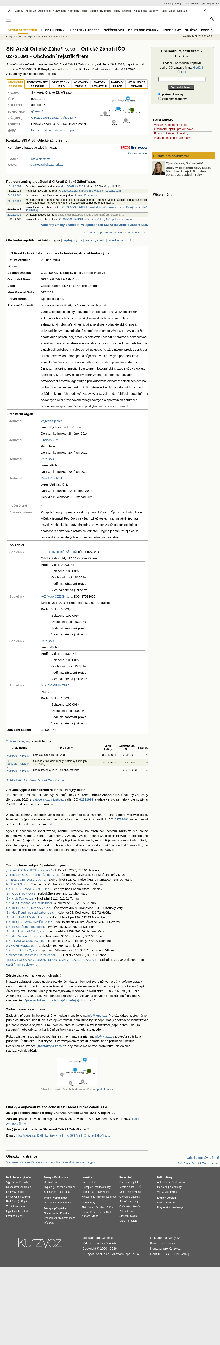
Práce (163, 10)
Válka (172, 10)
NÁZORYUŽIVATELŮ (99, 84)
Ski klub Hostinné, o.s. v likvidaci (29, 903)
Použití (155, 1254)
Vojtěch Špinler (51, 421)
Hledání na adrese (84, 30)
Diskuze (182, 10)
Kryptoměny (88, 1196)
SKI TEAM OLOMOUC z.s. (25, 941)
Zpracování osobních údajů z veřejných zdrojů (58, 1000)
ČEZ (93, 1182)
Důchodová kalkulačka (18, 1187)
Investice (87, 1177)
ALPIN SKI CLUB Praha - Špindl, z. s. (32, 874)
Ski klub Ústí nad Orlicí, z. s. (26, 931)
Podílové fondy (102, 1187)
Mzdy (61, 1202)
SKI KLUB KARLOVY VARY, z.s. (29, 908)
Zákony (153, 10)
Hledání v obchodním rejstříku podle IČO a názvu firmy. (181, 67)
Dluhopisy (87, 1187)
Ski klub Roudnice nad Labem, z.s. (30, 912)
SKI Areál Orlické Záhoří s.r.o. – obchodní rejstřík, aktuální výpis (50, 1162)
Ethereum (111, 1196)
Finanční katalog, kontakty (171, 133)
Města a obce (127, 1187)
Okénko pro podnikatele (171, 156)
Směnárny (50, 1191)
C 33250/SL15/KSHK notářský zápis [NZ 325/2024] (90, 190)
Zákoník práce (127, 1211)
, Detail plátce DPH (54, 117)
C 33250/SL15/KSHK (18, 755)
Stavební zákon (128, 1216)
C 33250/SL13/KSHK (18, 770)
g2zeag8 (37, 111)
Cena (167, 1182)
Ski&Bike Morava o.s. (21, 945)
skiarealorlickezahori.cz (46, 164)
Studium (216, 3)
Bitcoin (93, 10)
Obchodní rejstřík (26, 36)
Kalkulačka (140, 10)
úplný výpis (73, 240)
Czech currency (166, 1202)
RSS (165, 1254)
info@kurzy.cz (97, 1015)
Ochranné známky (143, 30)
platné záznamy (171, 94)
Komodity (73, 10)
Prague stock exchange (170, 1207)
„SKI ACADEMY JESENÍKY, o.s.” (29, 870)
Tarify (117, 10)
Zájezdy (177, 3)
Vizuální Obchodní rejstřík (171, 124)
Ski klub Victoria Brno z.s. (24, 936)
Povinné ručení (14, 1216)
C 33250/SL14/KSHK (18, 762)
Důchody (49, 1222)
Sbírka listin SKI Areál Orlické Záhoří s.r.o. (35, 780)
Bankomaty (61, 1177)
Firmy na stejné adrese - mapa (52, 130)
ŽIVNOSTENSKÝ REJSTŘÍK (37, 84)
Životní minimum (15, 1206)
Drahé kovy (88, 1202)
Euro (60, 1191)
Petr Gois (47, 459)
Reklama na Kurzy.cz (165, 1238)
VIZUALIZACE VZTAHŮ (137, 84)
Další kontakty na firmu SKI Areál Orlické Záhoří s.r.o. (74, 1135)
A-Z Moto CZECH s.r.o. (57, 596)
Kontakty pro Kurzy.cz (165, 1248)
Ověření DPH (114, 30)
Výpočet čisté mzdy (17, 1182)
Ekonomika (88, 1191)
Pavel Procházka (86, 195)
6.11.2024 (15, 186)
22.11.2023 (14, 195)
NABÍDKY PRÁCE (117, 84)
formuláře (132, 1220)
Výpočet (26, 1177)
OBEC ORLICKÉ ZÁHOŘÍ (59, 552)
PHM (93, 1212)
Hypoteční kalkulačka (18, 1211)
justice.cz (53, 824)
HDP (98, 1191)
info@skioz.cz (40, 159)
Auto (159, 1182)
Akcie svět (44, 10)
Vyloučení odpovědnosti (99, 1243)
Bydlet (206, 3)
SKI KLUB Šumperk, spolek (25, 926)
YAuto (186, 3)
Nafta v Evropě (90, 1216)
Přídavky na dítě (15, 1191)
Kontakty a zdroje (51, 1046)
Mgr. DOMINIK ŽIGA (73, 186)
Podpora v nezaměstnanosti (59, 1218)
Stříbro (110, 1207)
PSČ (138, 1187)
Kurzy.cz (10, 36)
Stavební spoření (65, 1187)
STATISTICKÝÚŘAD (60, 84)
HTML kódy (179, 1254)
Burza (85, 1182)
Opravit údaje (137, 153)
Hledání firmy (53, 30)
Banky (48, 1177)
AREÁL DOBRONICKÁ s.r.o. (26, 879)
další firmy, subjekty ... (21, 964)
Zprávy (19, 10)
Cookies (107, 1238)
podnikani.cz (105, 1089)
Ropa (85, 1212)
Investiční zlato (97, 1207)
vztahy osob (95, 240)
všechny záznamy (172, 98)
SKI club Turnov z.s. (20, 898)
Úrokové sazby (52, 1182)
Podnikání (125, 1177)
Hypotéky (105, 10)
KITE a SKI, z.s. (17, 884)
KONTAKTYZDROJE (80, 84)
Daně (122, 1220)
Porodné (65, 1213)
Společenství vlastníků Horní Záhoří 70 (33, 955)
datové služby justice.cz (49, 799)
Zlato (85, 10)
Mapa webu (170, 1191)
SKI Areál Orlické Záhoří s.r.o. (53, 36)
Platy (68, 1202)
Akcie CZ (30, 10)
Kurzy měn (59, 10)
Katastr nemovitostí (130, 1191)
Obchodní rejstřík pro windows (173, 129)
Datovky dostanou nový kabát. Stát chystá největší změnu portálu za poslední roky (188, 171)
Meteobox (196, 3)
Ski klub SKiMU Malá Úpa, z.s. (27, 917)
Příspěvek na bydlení (18, 1196)
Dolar (67, 1191)
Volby (160, 1191)
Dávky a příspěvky (55, 1208)
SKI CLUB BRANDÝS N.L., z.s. (28, 889)
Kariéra (167, 3)
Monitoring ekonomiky (169, 1187)
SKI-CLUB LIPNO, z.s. (22, 950)
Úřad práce (50, 1202)
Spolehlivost (179, 1182)
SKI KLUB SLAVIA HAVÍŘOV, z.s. (29, 922)
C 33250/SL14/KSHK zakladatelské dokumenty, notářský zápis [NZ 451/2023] (86, 209)
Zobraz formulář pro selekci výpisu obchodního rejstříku (113, 232)
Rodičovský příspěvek (18, 1201)
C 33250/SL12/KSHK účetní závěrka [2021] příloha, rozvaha (95, 219)
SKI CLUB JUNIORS (20, 893)
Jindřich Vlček (50, 440)
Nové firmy (172, 30)
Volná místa (60, 1197)
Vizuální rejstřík (22, 30)
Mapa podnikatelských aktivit (172, 137)
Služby (191, 30)
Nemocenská (51, 1213)
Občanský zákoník (129, 1206)
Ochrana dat (91, 1238)
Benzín (101, 1212)
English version (166, 1197)
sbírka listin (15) (122, 240)
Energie (127, 10)
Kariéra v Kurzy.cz (163, 1243)
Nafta (109, 1212)
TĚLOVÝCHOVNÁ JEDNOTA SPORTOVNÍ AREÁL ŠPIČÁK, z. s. (51, 959)
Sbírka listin (15, 741)
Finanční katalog (128, 1201)
